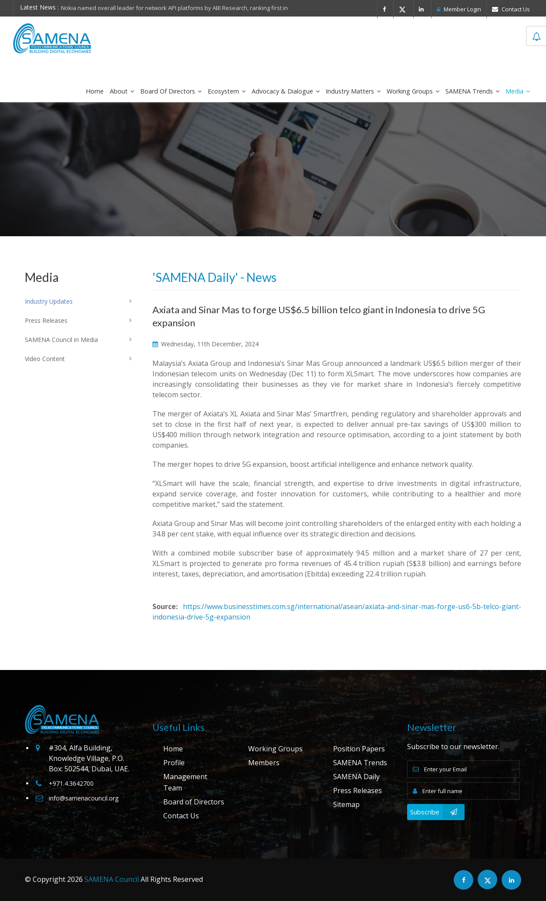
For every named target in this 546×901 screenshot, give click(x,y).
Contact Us (511, 9)
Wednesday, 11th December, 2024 (205, 344)
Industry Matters (353, 91)
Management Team (185, 782)
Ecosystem (227, 91)
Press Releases (357, 790)
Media (518, 91)
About (122, 91)
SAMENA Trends (472, 91)
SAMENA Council (111, 879)
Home (95, 91)
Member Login (459, 9)
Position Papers (359, 749)
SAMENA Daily (356, 776)
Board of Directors (171, 91)
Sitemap (346, 804)
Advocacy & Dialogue (286, 91)
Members (264, 762)
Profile (174, 762)
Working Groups (413, 91)
